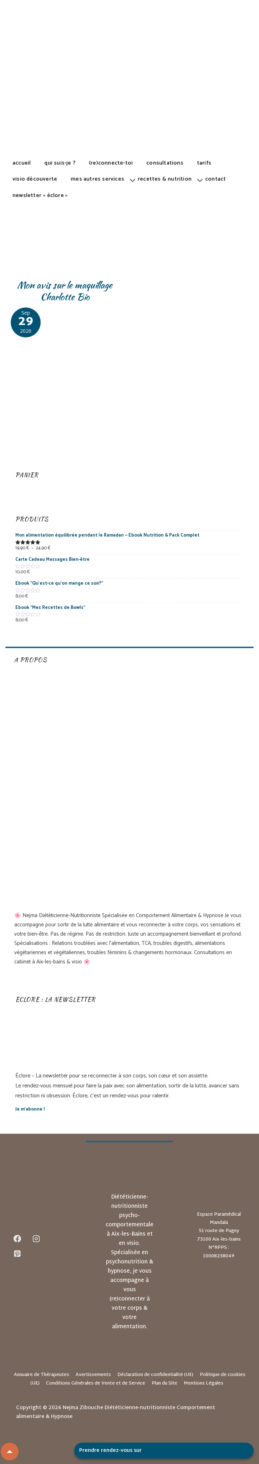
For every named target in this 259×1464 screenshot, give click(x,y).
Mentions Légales (203, 1383)
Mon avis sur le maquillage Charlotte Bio (64, 291)
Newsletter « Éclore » (39, 195)
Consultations (164, 163)
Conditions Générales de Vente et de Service (95, 1383)
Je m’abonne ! (30, 1109)
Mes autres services (97, 179)
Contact (215, 179)
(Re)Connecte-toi (111, 163)
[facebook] (17, 1238)
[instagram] (36, 1238)
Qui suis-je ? (59, 163)
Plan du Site (164, 1383)
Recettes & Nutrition (165, 179)
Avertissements (93, 1375)
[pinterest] (17, 1253)
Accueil (21, 163)
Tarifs (204, 163)
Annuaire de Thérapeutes (41, 1375)
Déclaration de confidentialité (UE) (155, 1375)
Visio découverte (34, 179)
